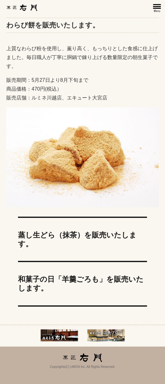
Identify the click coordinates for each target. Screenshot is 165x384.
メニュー (157, 8)
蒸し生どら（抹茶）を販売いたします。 (77, 239)
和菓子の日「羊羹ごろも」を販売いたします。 (81, 283)
